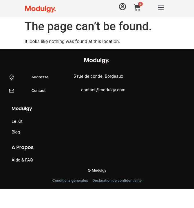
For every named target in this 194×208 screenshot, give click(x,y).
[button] (161, 7)
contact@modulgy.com (103, 89)
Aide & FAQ (22, 159)
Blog (16, 131)
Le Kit (17, 121)
